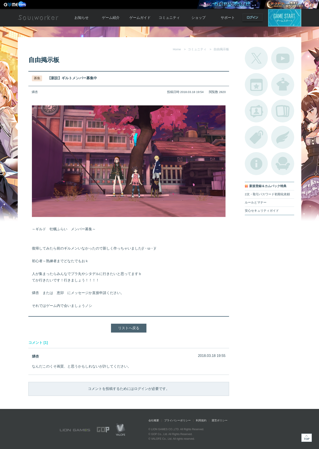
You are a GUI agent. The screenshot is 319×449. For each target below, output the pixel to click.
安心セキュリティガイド (262, 210)
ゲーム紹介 (111, 17)
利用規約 (201, 420)
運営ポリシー (220, 420)
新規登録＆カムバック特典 (267, 186)
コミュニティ (169, 17)
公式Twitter (256, 58)
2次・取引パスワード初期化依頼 (267, 194)
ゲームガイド (140, 17)
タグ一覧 (256, 137)
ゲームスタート (284, 18)
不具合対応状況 (256, 163)
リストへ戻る (128, 328)
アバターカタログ (282, 84)
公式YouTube (282, 58)
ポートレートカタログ (256, 110)
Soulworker (38, 18)
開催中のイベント (256, 84)
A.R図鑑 (282, 110)
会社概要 (153, 420)
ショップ (198, 17)
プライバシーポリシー (177, 420)
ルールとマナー (255, 202)
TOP (306, 438)
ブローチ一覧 (282, 137)
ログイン (252, 18)
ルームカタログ (282, 163)
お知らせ (81, 17)
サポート (228, 17)
